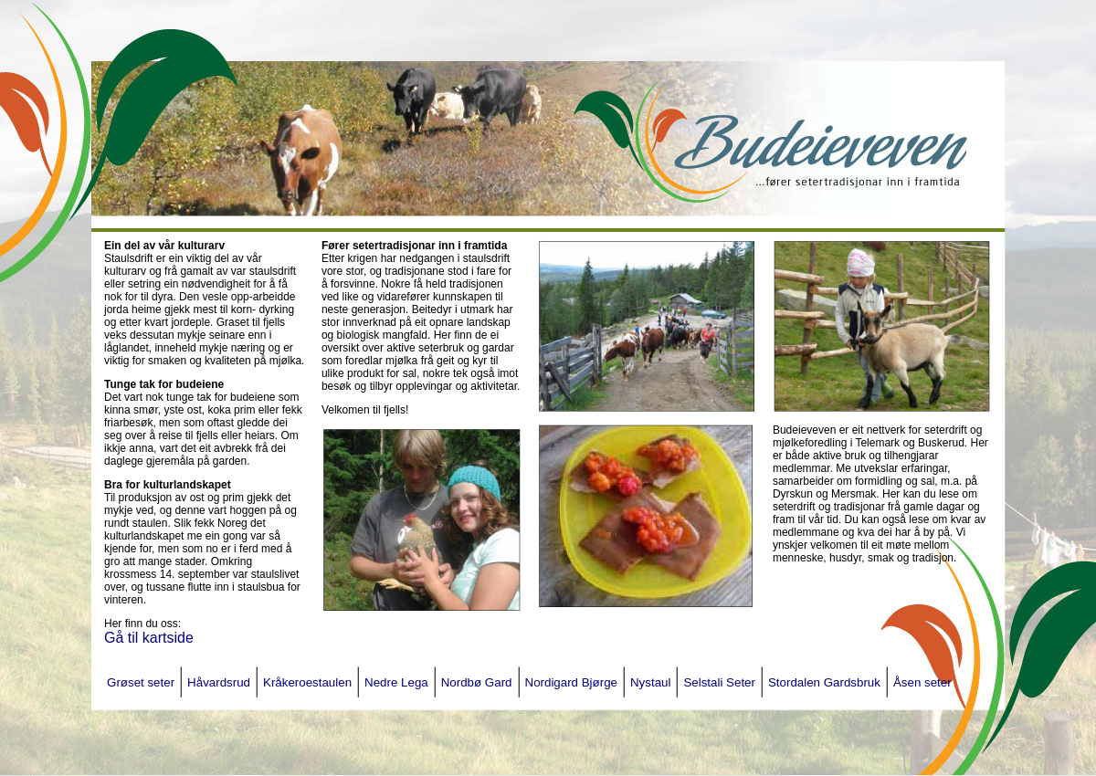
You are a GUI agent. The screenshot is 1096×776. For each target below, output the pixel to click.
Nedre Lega (396, 682)
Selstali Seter (719, 682)
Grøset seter (140, 682)
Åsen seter (922, 682)
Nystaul (650, 682)
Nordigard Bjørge (571, 682)
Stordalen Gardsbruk (824, 682)
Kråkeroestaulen (307, 682)
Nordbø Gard (476, 682)
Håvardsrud (218, 682)
